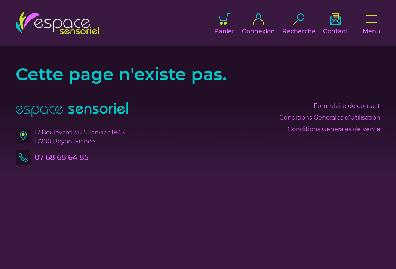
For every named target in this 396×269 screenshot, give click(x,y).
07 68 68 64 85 (61, 157)
